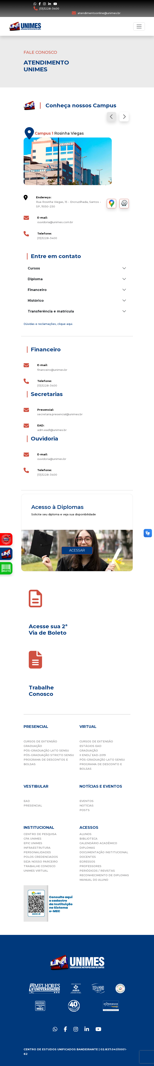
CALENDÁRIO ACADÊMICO (98, 843)
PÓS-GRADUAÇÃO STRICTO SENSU (49, 755)
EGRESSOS (87, 861)
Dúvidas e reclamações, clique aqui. (48, 323)
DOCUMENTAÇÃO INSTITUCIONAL (103, 852)
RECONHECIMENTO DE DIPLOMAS (104, 875)
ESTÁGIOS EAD (90, 746)
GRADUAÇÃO (33, 746)
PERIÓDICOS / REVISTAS (97, 870)
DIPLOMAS (87, 847)
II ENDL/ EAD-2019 (92, 755)
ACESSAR (77, 550)
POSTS (84, 810)
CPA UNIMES (32, 838)
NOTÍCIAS (86, 805)
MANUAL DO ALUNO (93, 879)
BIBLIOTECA (88, 838)
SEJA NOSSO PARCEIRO (41, 861)
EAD (27, 801)
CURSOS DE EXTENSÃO (40, 741)
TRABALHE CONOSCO (39, 866)
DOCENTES (87, 856)
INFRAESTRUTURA (37, 847)
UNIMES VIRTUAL (36, 870)
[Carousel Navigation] (77, 116)
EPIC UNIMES (33, 843)
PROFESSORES (90, 866)
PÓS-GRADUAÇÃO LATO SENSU (46, 750)
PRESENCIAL (33, 805)
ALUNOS (85, 834)
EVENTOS (86, 801)
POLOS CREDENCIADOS (41, 856)
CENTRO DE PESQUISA (40, 834)
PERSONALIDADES (37, 852)
